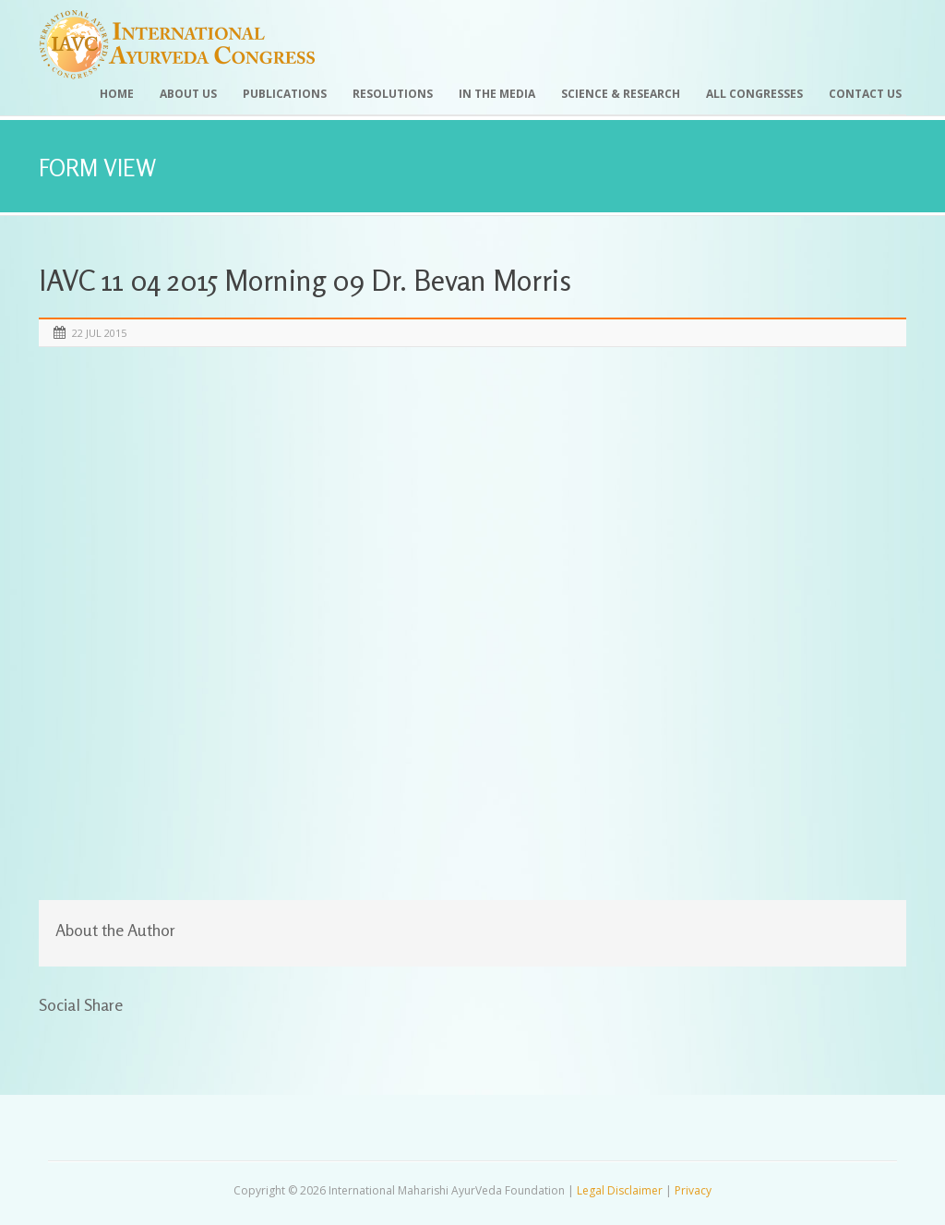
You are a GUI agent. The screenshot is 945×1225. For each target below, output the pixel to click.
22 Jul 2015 (99, 333)
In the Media (497, 94)
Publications (285, 94)
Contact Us (865, 94)
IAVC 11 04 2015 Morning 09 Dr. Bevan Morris (305, 280)
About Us (188, 94)
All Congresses (754, 94)
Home (117, 94)
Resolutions (393, 94)
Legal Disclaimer (620, 1190)
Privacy (693, 1190)
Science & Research (620, 94)
